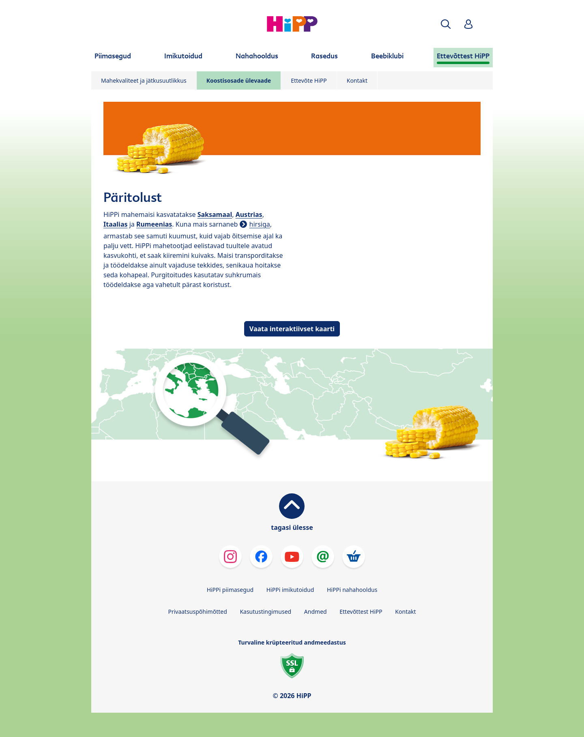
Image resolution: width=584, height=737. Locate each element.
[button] (446, 24)
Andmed (315, 611)
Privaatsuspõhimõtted (197, 611)
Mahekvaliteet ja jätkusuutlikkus (144, 80)
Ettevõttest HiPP (360, 611)
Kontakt (357, 80)
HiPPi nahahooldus (352, 589)
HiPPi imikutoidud (290, 589)
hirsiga (259, 224)
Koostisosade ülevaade (238, 80)
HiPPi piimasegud (230, 589)
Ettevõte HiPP (309, 80)
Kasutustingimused (265, 611)
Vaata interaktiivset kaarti (292, 328)
